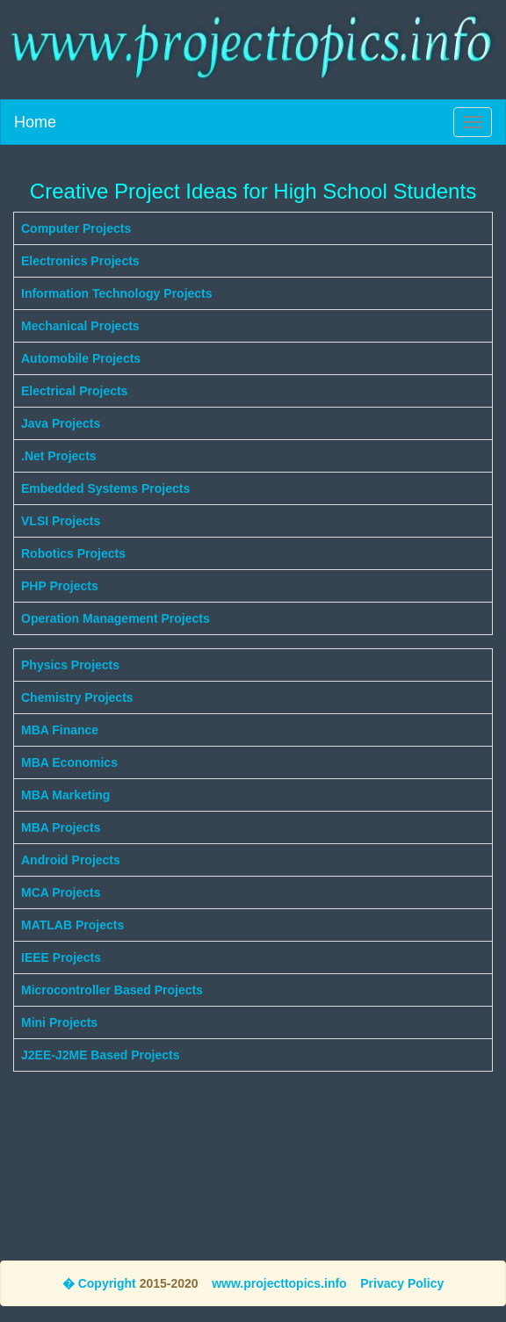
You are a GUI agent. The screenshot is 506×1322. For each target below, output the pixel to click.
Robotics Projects (73, 553)
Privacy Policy (402, 1283)
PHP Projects (59, 586)
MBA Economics (69, 762)
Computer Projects (76, 228)
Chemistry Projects (77, 697)
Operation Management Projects (115, 618)
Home (35, 122)
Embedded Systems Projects (105, 488)
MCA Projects (61, 892)
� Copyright (99, 1283)
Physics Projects (70, 665)
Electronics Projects (80, 261)
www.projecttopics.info (279, 1283)
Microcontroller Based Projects (112, 990)
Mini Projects (59, 1022)
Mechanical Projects (80, 326)
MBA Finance (59, 730)
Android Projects (70, 860)
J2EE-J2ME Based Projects (100, 1055)
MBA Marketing (65, 795)
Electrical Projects (74, 391)
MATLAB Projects (72, 925)
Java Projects (60, 423)
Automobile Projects (81, 358)
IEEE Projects (61, 957)
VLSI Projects (60, 521)
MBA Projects (61, 827)
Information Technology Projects (117, 293)
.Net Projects (59, 456)
